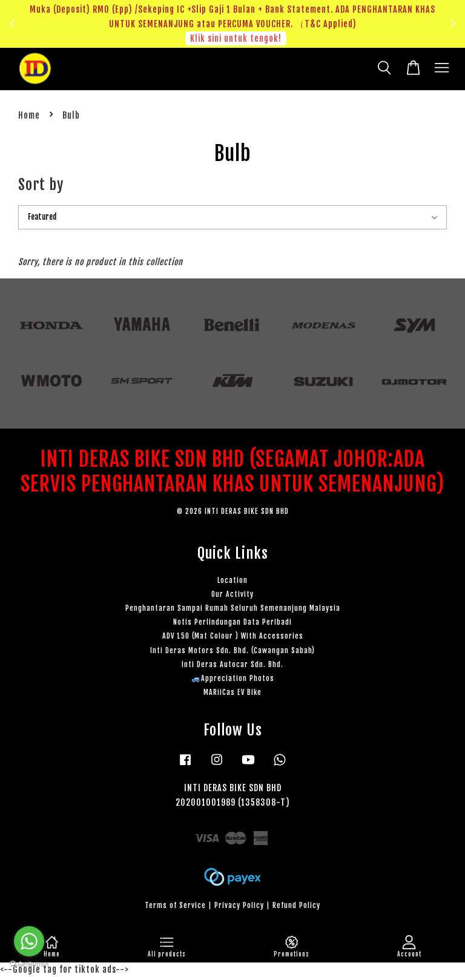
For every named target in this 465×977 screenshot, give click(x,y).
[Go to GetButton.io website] (29, 965)
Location (232, 580)
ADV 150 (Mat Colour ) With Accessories (232, 635)
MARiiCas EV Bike (232, 692)
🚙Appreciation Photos (232, 678)
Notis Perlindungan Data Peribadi (232, 622)
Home (29, 115)
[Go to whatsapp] (29, 941)
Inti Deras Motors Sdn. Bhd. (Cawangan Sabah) (232, 650)
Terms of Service (175, 905)
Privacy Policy (239, 905)
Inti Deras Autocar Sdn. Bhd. (232, 664)
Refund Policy (296, 905)
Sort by (41, 185)
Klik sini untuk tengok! (236, 38)
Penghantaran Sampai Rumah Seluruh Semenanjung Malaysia (232, 608)
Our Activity (232, 594)
